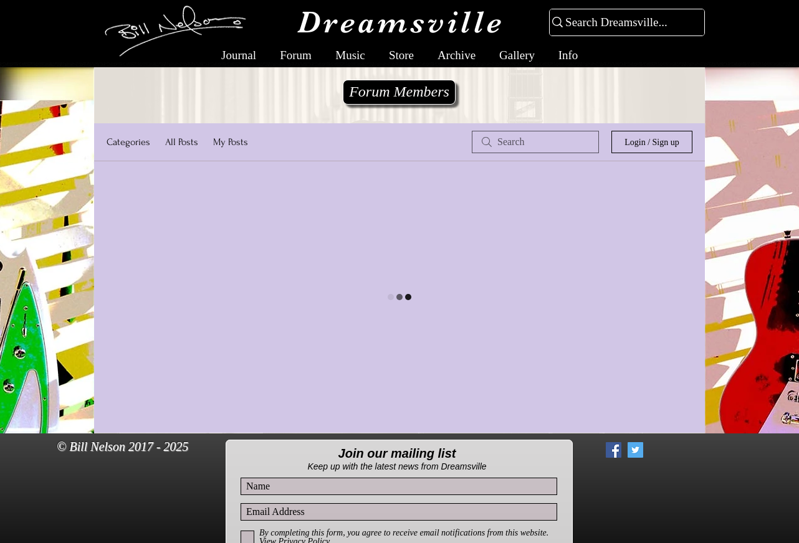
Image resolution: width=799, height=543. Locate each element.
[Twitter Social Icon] (635, 450)
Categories (128, 142)
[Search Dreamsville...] (621, 22)
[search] (535, 142)
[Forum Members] (399, 92)
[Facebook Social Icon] (613, 450)
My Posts (230, 142)
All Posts (181, 142)
